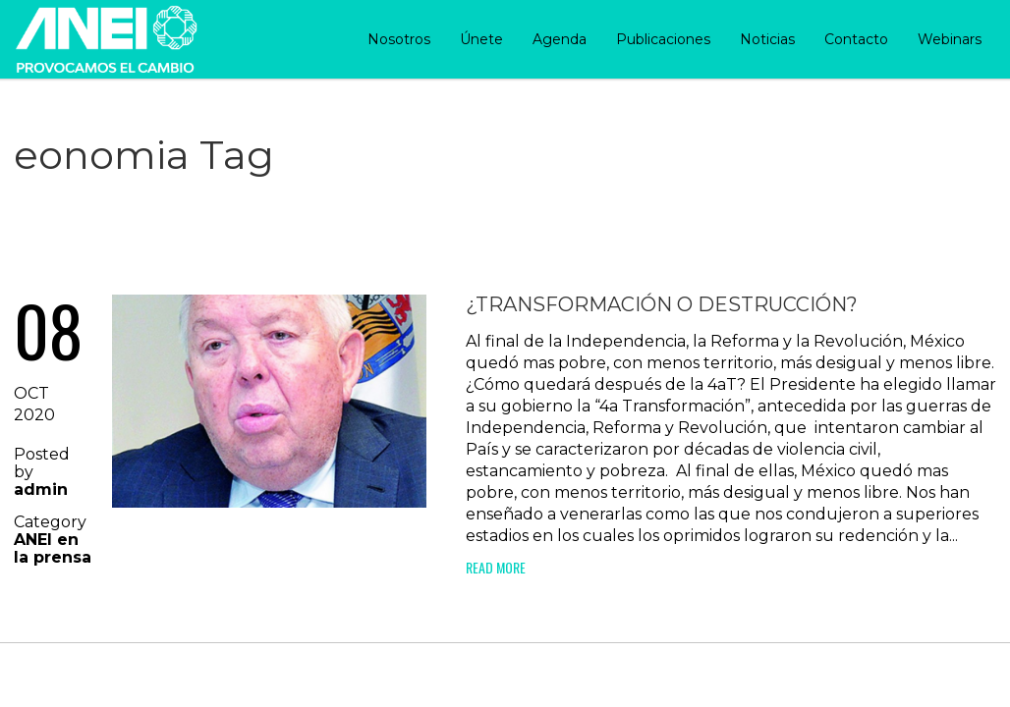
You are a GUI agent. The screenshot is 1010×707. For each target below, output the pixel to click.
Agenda (560, 39)
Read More (496, 567)
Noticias (767, 39)
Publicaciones (663, 39)
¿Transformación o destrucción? (662, 304)
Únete (481, 39)
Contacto (856, 39)
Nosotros (398, 39)
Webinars (950, 39)
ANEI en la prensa (52, 548)
